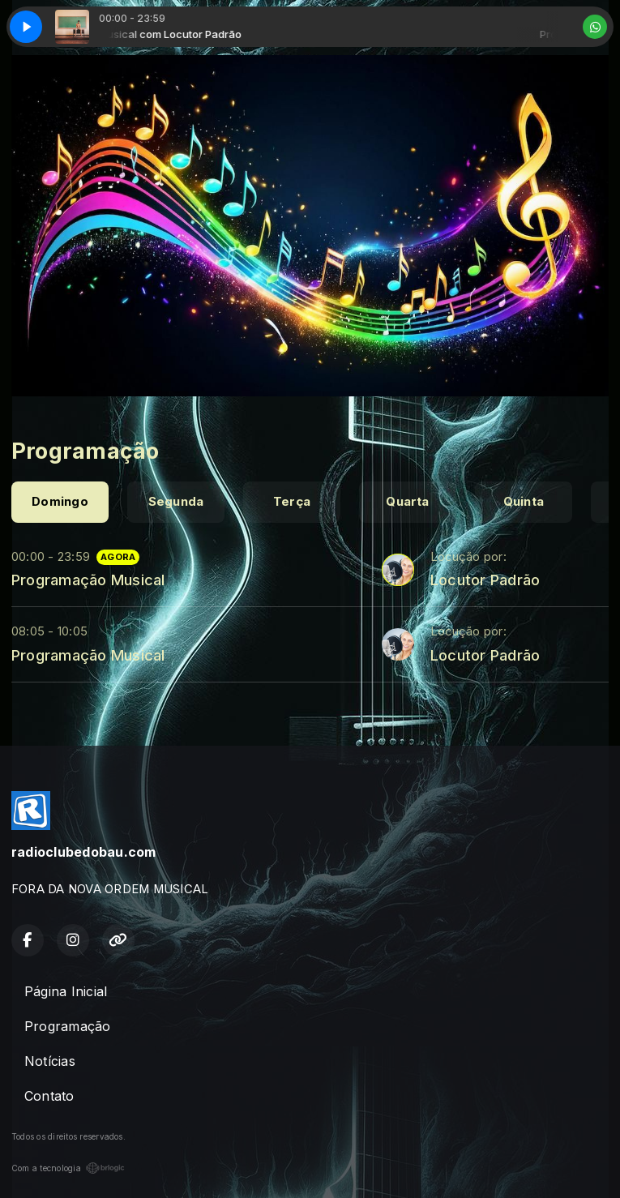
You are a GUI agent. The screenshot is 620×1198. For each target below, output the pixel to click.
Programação (67, 1026)
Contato (49, 1096)
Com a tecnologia (68, 1168)
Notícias (49, 1061)
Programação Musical (88, 579)
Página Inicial (65, 991)
